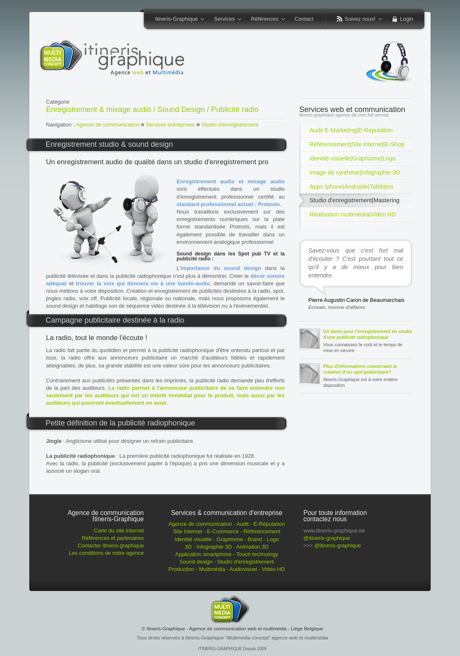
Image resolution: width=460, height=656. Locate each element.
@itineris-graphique (326, 538)
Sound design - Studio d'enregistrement (226, 562)
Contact (304, 19)
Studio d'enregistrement (229, 124)
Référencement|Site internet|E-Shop (357, 144)
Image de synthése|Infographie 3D (355, 172)
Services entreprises (170, 124)
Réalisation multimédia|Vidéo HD (353, 214)
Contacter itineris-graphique (110, 545)
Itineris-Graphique (177, 19)
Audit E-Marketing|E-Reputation (351, 130)
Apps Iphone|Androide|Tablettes (351, 186)
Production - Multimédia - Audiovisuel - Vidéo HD (227, 569)
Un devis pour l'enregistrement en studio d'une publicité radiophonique (367, 334)
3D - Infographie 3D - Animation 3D (227, 547)
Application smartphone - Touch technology (226, 554)
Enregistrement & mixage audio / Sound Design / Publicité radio (152, 109)
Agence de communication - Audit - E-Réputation (226, 524)
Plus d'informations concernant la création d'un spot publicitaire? (360, 369)
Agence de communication (107, 124)
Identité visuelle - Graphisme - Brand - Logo (226, 539)
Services (225, 19)
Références (265, 19)
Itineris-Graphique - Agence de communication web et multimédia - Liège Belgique (235, 628)
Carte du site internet (119, 530)
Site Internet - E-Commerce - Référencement (227, 531)
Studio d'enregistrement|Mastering (354, 200)
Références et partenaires (113, 538)
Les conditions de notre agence (106, 553)
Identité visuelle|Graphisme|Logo (353, 158)
